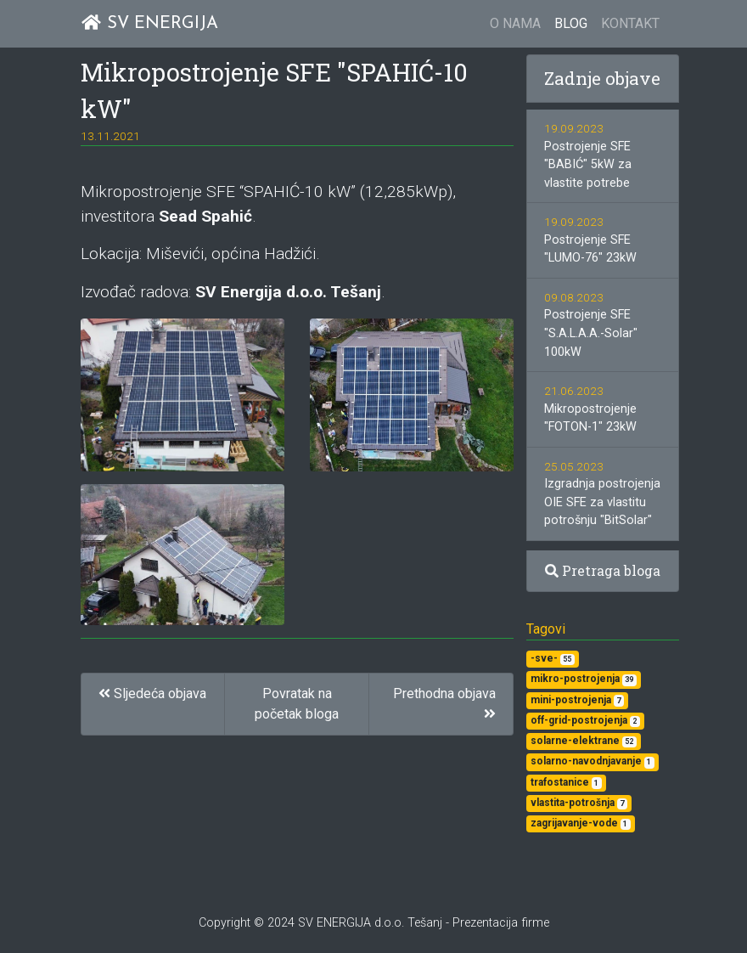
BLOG (570, 23)
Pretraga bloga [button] (602, 570)
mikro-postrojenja (584, 679)
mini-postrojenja (577, 700)
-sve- (553, 658)
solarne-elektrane (584, 741)
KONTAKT (630, 23)
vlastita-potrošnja (579, 803)
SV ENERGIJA (149, 23)
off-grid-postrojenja (585, 720)
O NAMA (515, 23)
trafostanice (566, 782)
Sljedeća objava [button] (152, 693)
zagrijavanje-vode (581, 823)
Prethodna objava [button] (444, 702)
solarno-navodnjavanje (592, 761)
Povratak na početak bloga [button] (297, 703)
